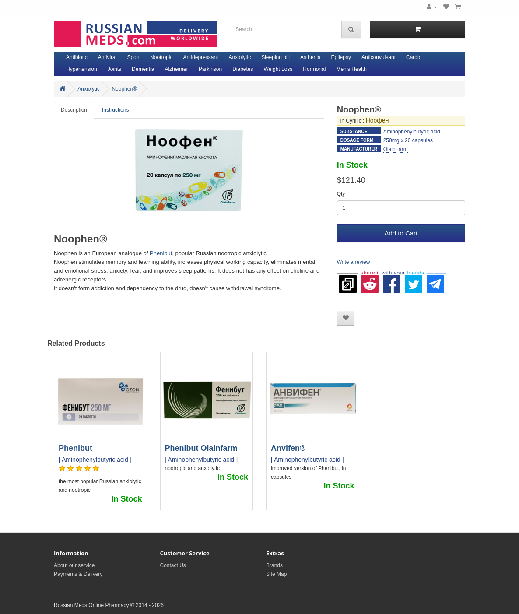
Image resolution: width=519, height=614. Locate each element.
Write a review (353, 262)
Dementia (143, 69)
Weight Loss (278, 69)
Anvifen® (288, 448)
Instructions (115, 110)
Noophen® (124, 89)
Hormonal (314, 69)
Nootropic (161, 57)
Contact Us (173, 565)
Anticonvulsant (378, 57)
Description (74, 110)
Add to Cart (400, 233)
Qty (341, 194)
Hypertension (81, 69)
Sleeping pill (275, 57)
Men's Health (351, 69)
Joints (114, 69)
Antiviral (107, 57)
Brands (274, 565)
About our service (74, 565)
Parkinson (210, 69)
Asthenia (310, 57)
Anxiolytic (240, 57)
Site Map (276, 574)
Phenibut (161, 253)
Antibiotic (77, 57)
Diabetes (242, 69)
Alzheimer (176, 69)
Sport (133, 57)
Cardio (413, 57)
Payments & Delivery (78, 574)
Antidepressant (200, 57)
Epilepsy (341, 57)
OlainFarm (395, 149)
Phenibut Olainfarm (201, 448)
